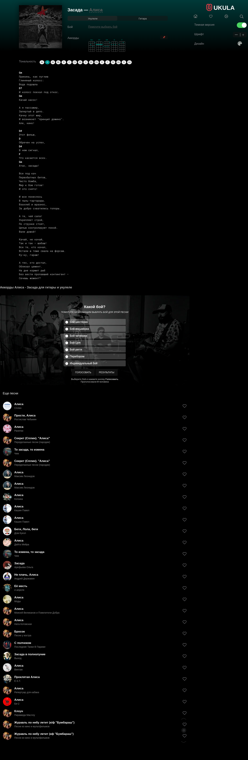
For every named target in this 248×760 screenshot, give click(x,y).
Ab (42, 62)
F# (113, 62)
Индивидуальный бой (83, 363)
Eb (96, 62)
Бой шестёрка (79, 321)
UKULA (224, 7)
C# (75, 62)
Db (80, 62)
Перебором (77, 356)
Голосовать (83, 372)
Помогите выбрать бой (102, 26)
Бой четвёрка (78, 335)
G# (129, 62)
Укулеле (92, 18)
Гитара (143, 18)
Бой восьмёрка (79, 328)
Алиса (95, 9)
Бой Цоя (75, 342)
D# (91, 62)
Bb (58, 62)
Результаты (106, 372)
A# (53, 62)
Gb (118, 62)
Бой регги (76, 349)
